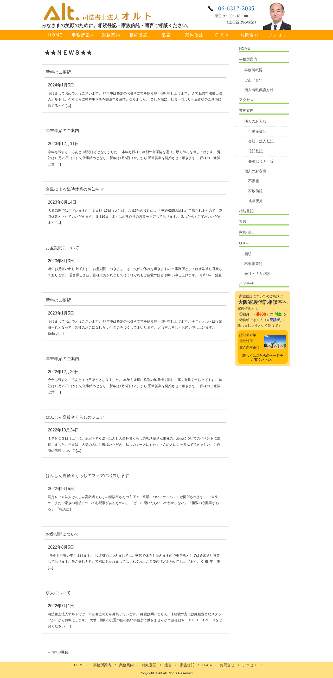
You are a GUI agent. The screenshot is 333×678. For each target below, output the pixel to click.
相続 (248, 254)
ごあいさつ (253, 80)
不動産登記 (257, 131)
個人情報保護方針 (258, 90)
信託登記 (255, 151)
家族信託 (194, 35)
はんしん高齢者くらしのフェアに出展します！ (89, 475)
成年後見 (255, 201)
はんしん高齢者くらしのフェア (75, 417)
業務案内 (111, 35)
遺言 (166, 35)
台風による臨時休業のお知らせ (75, 189)
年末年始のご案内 (62, 130)
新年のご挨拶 (58, 72)
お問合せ (249, 35)
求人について (58, 593)
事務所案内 (83, 35)
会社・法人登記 (261, 141)
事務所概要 (253, 70)
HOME (55, 35)
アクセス (277, 35)
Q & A (222, 35)
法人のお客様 (255, 121)
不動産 (253, 181)
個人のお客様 (255, 171)
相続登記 (138, 35)
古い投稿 (58, 652)
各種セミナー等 (261, 161)
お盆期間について (62, 248)
